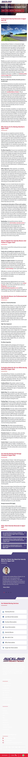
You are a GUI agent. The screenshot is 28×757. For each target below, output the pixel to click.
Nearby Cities (6, 724)
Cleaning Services (7, 683)
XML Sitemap (15, 751)
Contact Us (5, 720)
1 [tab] (4, 592)
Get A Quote (5, 722)
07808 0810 (4, 286)
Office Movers (6, 695)
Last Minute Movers (7, 697)
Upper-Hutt (12, 10)
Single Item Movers (7, 699)
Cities (7, 10)
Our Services (6, 713)
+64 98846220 (8, 740)
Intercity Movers (6, 690)
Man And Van (6, 692)
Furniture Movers (7, 685)
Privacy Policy (6, 729)
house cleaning (9, 268)
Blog (4, 717)
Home (3, 10)
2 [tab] (6, 592)
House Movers (6, 688)
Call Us (14, 755)
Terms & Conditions (7, 727)
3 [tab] (8, 592)
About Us (5, 710)
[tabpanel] (14, 578)
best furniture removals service (17, 222)
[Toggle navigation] (25, 1)
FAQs (4, 715)
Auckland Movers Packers (13, 92)
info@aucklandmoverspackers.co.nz (9, 287)
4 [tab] (11, 592)
